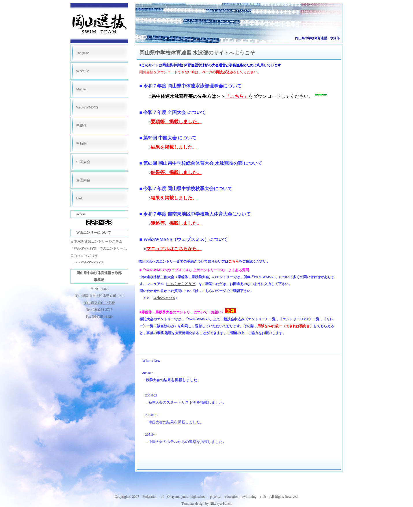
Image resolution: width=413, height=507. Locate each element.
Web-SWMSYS (87, 107)
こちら (233, 261)
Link (79, 198)
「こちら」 (236, 96)
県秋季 (81, 144)
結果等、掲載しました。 (176, 172)
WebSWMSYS (164, 298)
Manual (81, 89)
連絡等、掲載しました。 (176, 223)
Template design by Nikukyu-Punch (207, 504)
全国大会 (83, 180)
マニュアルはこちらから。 (174, 248)
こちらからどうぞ (181, 284)
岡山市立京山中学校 (99, 303)
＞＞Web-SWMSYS (88, 262)
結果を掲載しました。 (174, 147)
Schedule (82, 71)
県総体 (81, 126)
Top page (82, 53)
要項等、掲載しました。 (176, 121)
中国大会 (83, 162)
